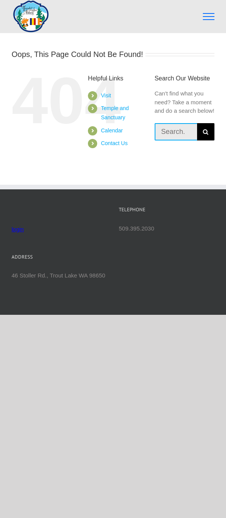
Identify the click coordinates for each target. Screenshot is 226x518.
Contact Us (114, 143)
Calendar (112, 130)
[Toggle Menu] (208, 16)
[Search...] (176, 131)
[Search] (205, 131)
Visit (106, 95)
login (18, 229)
